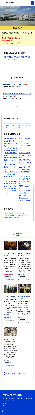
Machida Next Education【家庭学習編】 (24, 202)
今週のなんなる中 (10, 282)
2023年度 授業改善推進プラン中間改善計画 (25, 164)
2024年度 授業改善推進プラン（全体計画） (10, 162)
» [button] (24, 375)
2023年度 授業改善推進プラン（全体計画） (10, 169)
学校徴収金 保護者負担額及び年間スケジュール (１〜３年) (10, 185)
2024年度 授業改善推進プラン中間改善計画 (25, 157)
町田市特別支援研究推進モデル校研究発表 (17, 57)
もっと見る (17, 107)
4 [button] (10, 375)
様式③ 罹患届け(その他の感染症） (16, 217)
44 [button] (22, 375)
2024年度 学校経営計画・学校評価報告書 (25, 147)
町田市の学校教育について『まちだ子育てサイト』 (24, 195)
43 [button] (19, 375)
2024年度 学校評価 (11, 174)
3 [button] (8, 375)
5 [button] (12, 375)
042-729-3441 (9, 400)
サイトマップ (7, 406)
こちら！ (18, 43)
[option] (17, 16)
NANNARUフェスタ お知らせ (13, 84)
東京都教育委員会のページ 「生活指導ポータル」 (11, 192)
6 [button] (14, 375)
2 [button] (6, 375)
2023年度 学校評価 (11, 176)
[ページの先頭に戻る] (33, 413)
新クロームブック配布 (9, 298)
